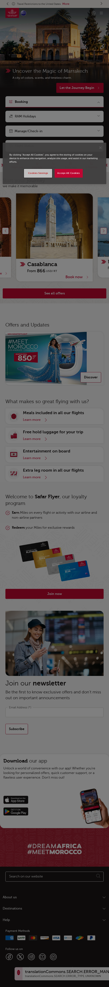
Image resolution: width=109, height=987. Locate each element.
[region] (54, 163)
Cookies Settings (38, 173)
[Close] (100, 147)
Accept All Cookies (68, 173)
